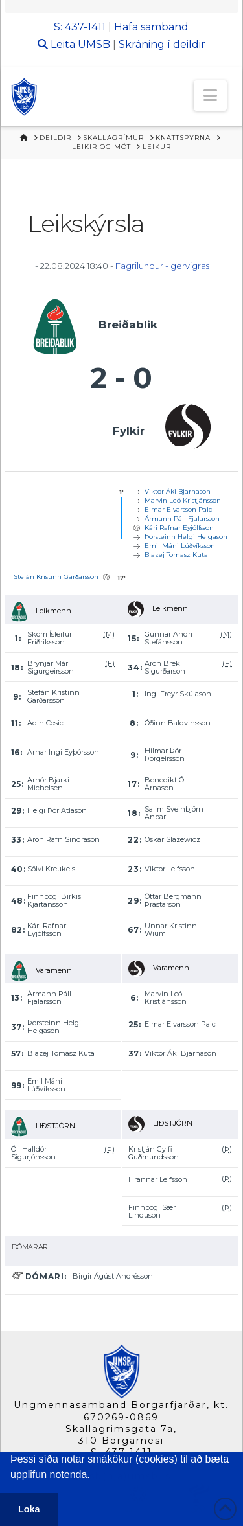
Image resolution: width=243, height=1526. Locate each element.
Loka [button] (29, 1509)
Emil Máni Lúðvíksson (180, 545)
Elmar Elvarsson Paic (178, 509)
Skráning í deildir (162, 44)
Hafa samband (151, 27)
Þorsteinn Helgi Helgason (186, 536)
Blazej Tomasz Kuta (176, 555)
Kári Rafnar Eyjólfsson (179, 527)
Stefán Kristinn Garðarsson (56, 577)
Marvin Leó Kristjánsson (183, 500)
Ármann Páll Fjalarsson (182, 518)
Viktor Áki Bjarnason (178, 491)
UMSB (94, 44)
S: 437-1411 (80, 27)
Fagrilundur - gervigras (162, 265)
